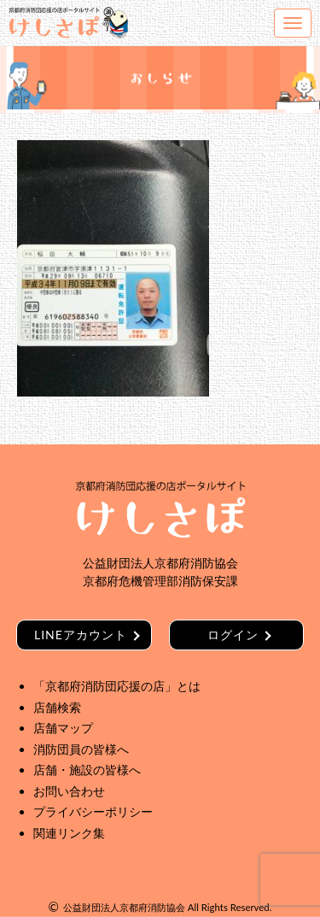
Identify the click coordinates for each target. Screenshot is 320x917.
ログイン (233, 634)
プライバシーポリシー (93, 811)
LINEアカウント (80, 634)
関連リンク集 (69, 833)
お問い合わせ (69, 791)
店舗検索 (57, 707)
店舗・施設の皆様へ (87, 769)
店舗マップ (63, 727)
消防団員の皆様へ (81, 749)
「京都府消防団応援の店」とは (117, 686)
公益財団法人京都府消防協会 (124, 907)
